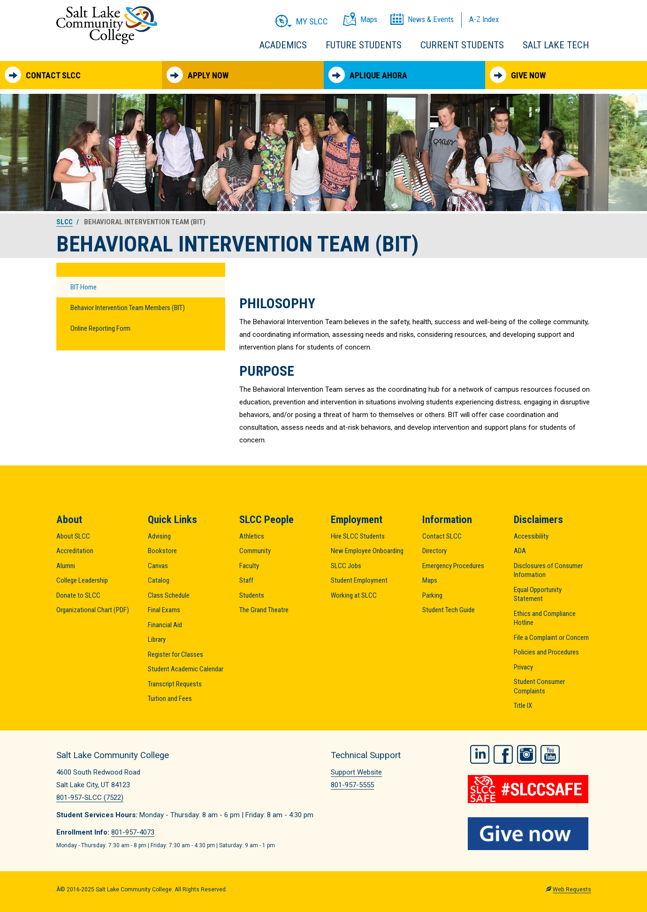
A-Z (484, 19)
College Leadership (82, 580)
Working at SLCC (354, 595)
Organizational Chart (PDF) (92, 610)
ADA (520, 551)
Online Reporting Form (100, 328)
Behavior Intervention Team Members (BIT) (127, 308)
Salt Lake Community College (106, 25)
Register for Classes (175, 654)
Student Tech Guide (448, 610)
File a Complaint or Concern (551, 637)
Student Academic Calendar (185, 669)
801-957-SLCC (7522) (89, 797)
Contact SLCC (43, 75)
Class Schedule (169, 595)
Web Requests (572, 889)
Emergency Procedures (453, 566)
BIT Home (83, 287)
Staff (246, 580)
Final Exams (164, 610)
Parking (432, 595)
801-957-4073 (132, 832)
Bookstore (162, 551)
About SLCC (73, 536)
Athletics (251, 536)
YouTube (550, 754)
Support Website (356, 772)
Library (157, 639)
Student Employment (359, 580)
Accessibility (531, 536)
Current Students (462, 45)
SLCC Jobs (346, 566)
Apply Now (197, 75)
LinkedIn (479, 754)
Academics (283, 45)
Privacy (523, 667)
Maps (429, 580)
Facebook (503, 754)
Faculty (249, 566)
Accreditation (74, 551)
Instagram (526, 754)
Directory (434, 551)
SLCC (64, 222)
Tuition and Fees (170, 698)
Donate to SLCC (78, 595)
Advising (159, 536)
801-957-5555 (352, 785)
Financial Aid (165, 625)
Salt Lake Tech (556, 45)
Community (255, 551)
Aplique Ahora (367, 75)
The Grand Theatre (264, 610)
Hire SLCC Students (358, 536)
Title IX (523, 705)
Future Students (364, 45)
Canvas (158, 566)
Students (251, 595)
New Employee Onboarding (367, 551)
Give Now (518, 75)
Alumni (65, 566)
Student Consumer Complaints (539, 686)
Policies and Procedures (546, 652)
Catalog (158, 580)
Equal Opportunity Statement (538, 594)
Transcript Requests (175, 684)
